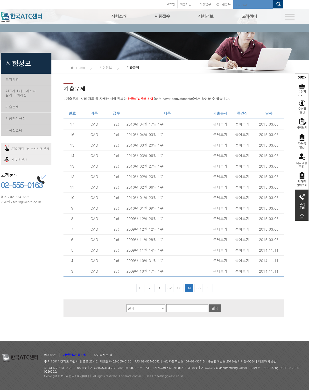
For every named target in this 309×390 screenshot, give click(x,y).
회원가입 (186, 4)
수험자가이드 (302, 85)
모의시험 (12, 79)
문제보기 (220, 124)
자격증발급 (302, 141)
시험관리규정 (16, 118)
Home (78, 67)
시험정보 (205, 16)
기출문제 (12, 106)
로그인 (170, 4)
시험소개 (118, 16)
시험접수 (162, 16)
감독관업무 (223, 4)
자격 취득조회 (302, 180)
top (302, 216)
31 (160, 287)
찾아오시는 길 (103, 355)
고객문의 (302, 200)
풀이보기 (242, 124)
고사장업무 (204, 4)
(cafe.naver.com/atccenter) (161, 98)
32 (170, 287)
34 (189, 287)
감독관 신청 (19, 159)
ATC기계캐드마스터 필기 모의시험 (21, 92)
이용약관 (50, 355)
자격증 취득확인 (302, 160)
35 (199, 287)
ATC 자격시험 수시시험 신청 (30, 148)
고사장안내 (14, 130)
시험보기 (302, 123)
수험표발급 (302, 106)
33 (179, 287)
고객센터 (249, 16)
